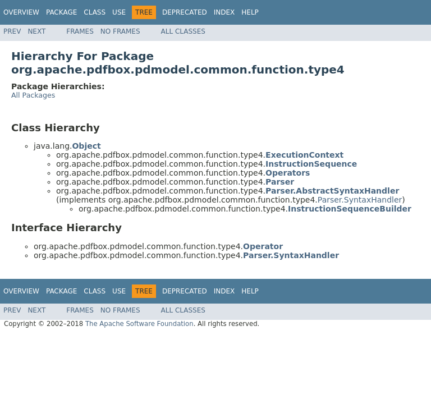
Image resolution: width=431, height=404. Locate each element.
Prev (12, 31)
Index (224, 12)
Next (36, 31)
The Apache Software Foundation (139, 324)
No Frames (120, 31)
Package (61, 12)
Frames (80, 31)
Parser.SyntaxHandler (360, 199)
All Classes (183, 31)
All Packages (33, 95)
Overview (21, 12)
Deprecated (184, 12)
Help (250, 12)
